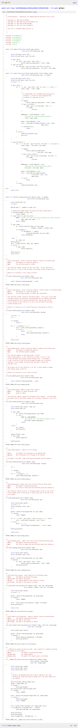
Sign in (74, 2)
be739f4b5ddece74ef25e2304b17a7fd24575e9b (32, 8)
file (35, 12)
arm (8, 8)
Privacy (14, 725)
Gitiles (9, 725)
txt (71, 725)
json (75, 725)
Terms (18, 725)
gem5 (4, 8)
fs (52, 8)
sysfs (56, 8)
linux (12, 8)
